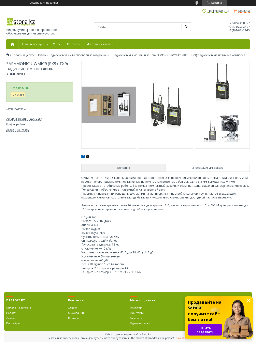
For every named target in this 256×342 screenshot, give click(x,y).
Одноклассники (140, 323)
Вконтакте (137, 313)
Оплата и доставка (18, 308)
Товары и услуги (33, 44)
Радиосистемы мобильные (131, 55)
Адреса (72, 308)
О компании (76, 313)
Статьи (11, 318)
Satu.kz (146, 334)
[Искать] (185, 26)
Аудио (42, 55)
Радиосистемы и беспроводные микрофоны (79, 55)
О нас (57, 44)
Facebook (136, 318)
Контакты (74, 44)
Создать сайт (37, 2)
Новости (11, 313)
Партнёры (13, 323)
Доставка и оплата (100, 44)
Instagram (136, 308)
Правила (74, 318)
